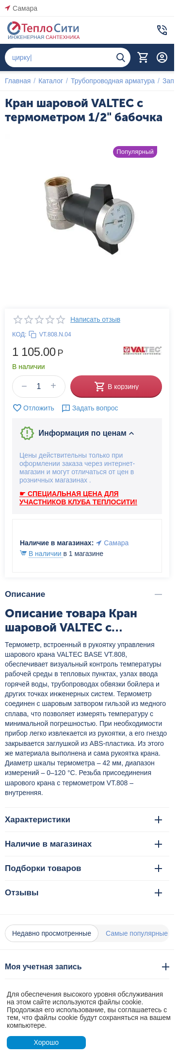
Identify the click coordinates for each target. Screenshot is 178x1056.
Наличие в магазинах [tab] (83, 844)
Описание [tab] (83, 594)
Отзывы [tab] (83, 892)
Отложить (33, 408)
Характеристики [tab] (83, 819)
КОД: (19, 334)
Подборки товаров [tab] (83, 868)
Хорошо (46, 1042)
